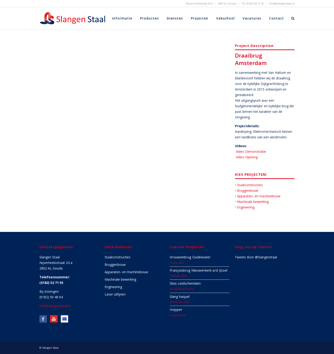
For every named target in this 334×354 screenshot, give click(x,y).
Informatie (122, 18)
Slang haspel (179, 296)
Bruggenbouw (115, 264)
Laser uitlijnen (115, 294)
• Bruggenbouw (246, 190)
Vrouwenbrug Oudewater (190, 257)
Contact (276, 18)
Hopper (176, 309)
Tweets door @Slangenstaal (256, 257)
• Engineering (244, 207)
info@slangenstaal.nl (282, 3)
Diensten (175, 18)
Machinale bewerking (120, 279)
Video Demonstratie (250, 151)
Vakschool (225, 18)
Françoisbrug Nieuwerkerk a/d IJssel (198, 270)
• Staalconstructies (249, 185)
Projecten (199, 18)
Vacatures (252, 18)
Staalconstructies (117, 257)
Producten (149, 18)
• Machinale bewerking (252, 201)
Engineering (113, 287)
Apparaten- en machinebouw (126, 272)
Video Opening (246, 157)
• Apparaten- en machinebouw (257, 196)
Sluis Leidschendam (185, 283)
